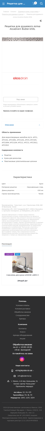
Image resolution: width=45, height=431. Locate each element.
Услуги (22, 332)
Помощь (22, 301)
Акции (22, 338)
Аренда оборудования (22, 335)
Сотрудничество (22, 315)
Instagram (22, 359)
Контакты (23, 329)
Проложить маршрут (24, 386)
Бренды (22, 319)
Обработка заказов (22, 312)
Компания (22, 324)
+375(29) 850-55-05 (23, 370)
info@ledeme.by (24, 376)
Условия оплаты (22, 305)
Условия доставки (22, 309)
